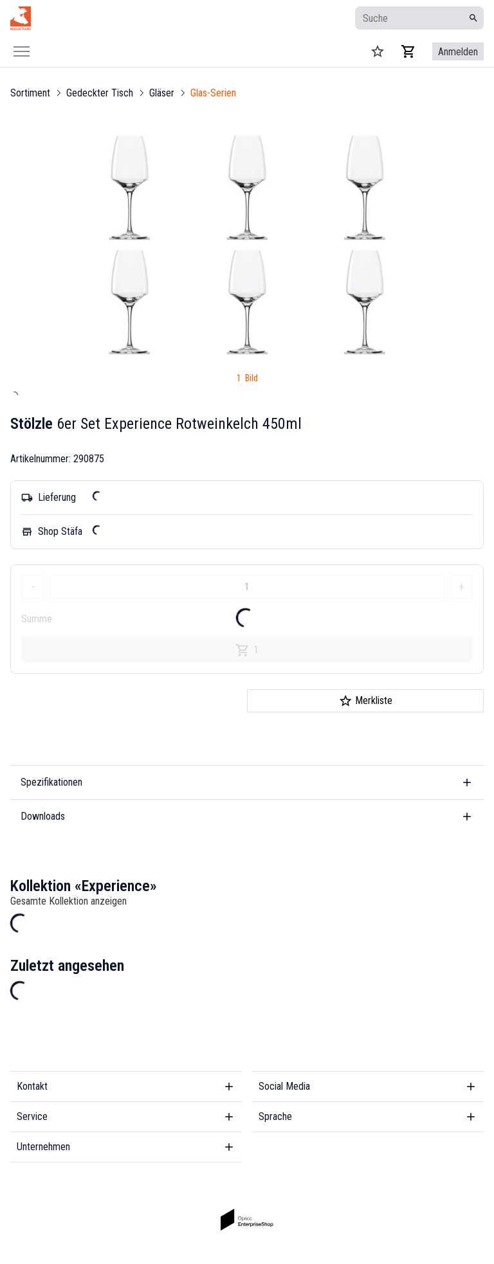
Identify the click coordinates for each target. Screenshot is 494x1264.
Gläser (161, 93)
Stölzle (31, 424)
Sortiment (30, 93)
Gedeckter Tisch (99, 93)
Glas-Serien (213, 93)
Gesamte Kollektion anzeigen (68, 901)
